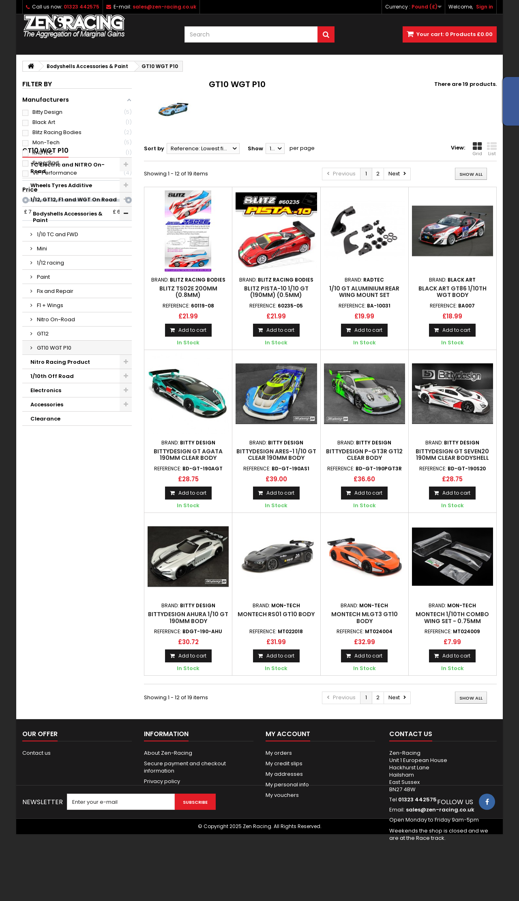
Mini (41, 326)
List (492, 149)
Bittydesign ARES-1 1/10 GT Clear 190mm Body (276, 454)
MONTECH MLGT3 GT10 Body (364, 617)
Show (255, 148)
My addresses (284, 774)
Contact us (36, 753)
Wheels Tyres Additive (61, 269)
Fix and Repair (54, 369)
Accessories (46, 482)
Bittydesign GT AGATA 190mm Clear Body (188, 454)
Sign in (484, 6)
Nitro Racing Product (60, 440)
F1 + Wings (49, 383)
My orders (279, 753)
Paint (43, 355)
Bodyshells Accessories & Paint (73, 298)
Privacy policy (162, 781)
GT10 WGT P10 (53, 425)
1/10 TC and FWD (57, 312)
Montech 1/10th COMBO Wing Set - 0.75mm (452, 617)
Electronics (45, 468)
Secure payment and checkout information (185, 767)
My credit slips (284, 763)
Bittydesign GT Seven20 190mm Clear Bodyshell (452, 454)
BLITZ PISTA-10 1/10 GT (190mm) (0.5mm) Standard (276, 295)
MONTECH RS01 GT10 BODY (276, 614)
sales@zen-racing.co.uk (440, 809)
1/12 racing (50, 340)
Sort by (154, 148)
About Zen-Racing (168, 753)
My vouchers (282, 795)
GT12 (42, 411)
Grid (477, 149)
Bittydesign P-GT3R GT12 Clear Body (364, 454)
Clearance (45, 496)
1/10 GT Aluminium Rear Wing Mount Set (364, 291)
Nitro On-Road (55, 397)
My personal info (287, 784)
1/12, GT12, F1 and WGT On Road (73, 284)
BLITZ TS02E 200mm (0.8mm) (188, 291)
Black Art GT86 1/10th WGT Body (452, 291)
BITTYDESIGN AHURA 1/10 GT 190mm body (188, 617)
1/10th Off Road (52, 454)
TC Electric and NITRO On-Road (67, 252)
